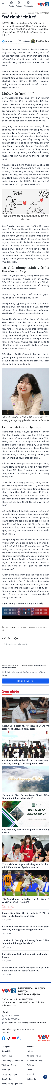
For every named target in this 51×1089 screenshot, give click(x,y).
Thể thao (30, 1065)
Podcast (19, 4)
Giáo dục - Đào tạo (10, 13)
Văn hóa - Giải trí (9, 1065)
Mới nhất (30, 1046)
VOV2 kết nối (32, 1074)
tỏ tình (23, 627)
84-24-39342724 (12, 1019)
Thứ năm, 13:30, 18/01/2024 (38, 13)
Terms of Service (7, 667)
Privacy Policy (38, 665)
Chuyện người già (9, 1074)
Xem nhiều (6, 1051)
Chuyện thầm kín (9, 1079)
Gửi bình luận (25, 681)
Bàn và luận (7, 1056)
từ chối (32, 627)
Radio (11, 4)
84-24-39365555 (12, 1016)
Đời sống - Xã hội (34, 1056)
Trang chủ (6, 1046)
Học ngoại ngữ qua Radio (12, 1084)
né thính (14, 627)
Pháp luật (6, 1070)
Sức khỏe (31, 1070)
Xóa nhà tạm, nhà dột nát (12, 1060)
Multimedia (28, 4)
